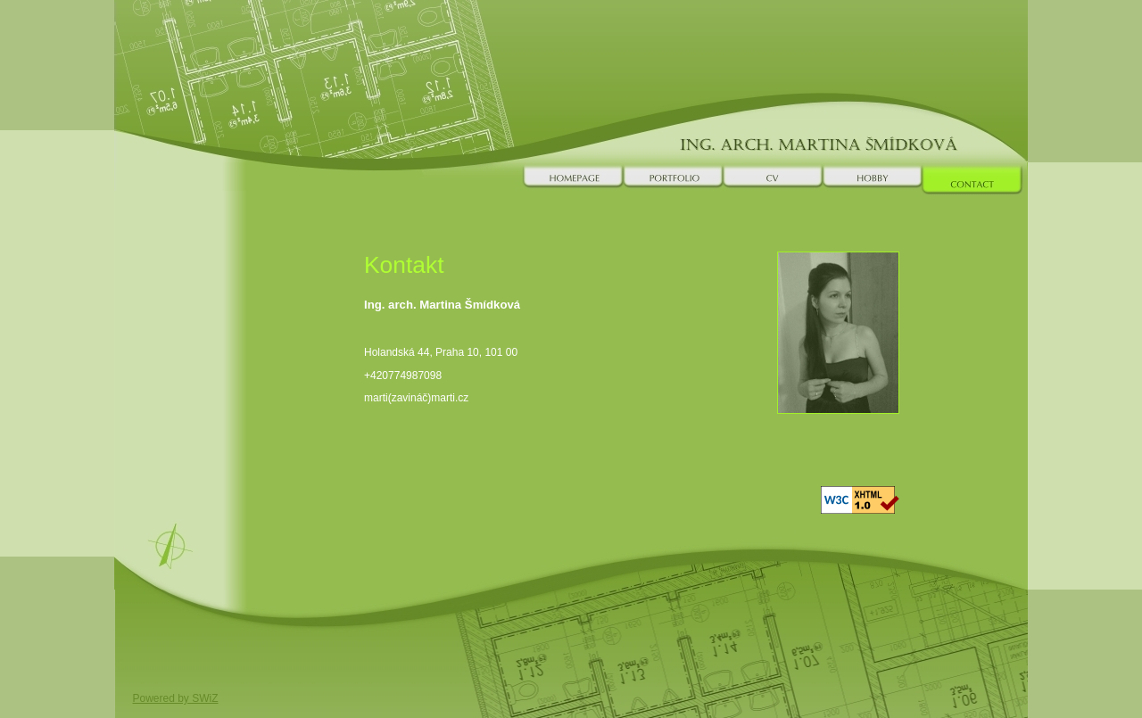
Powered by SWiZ (176, 698)
